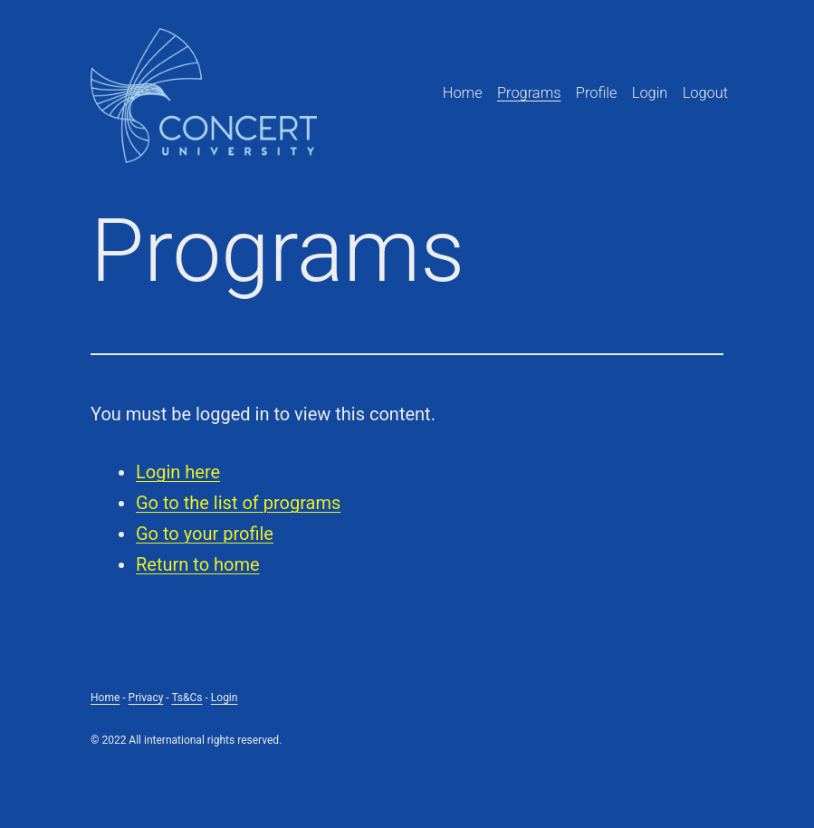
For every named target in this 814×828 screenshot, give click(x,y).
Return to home (198, 564)
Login (650, 92)
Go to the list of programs (238, 503)
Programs (529, 92)
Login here (178, 472)
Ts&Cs (186, 697)
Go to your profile (204, 533)
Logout (705, 92)
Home (463, 92)
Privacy (146, 697)
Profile (597, 92)
